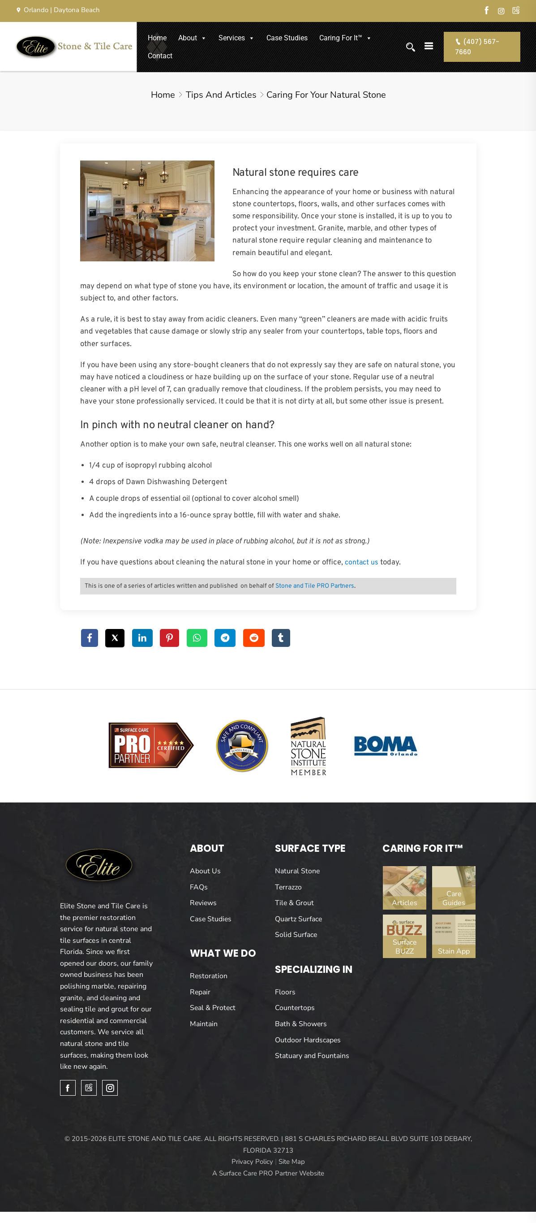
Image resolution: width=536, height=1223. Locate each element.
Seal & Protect (213, 1008)
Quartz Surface (298, 919)
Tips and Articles (221, 95)
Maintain (204, 1024)
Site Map (292, 1162)
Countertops (295, 1008)
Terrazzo (288, 887)
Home (157, 38)
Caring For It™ (345, 38)
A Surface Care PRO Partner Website (268, 1173)
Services (237, 38)
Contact (160, 56)
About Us (205, 871)
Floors (285, 992)
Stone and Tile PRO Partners (314, 586)
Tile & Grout (295, 903)
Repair (200, 992)
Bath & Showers (301, 1024)
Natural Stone (297, 871)
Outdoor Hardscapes (308, 1040)
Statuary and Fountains (312, 1056)
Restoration (209, 976)
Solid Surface (296, 935)
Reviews (204, 903)
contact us (361, 562)
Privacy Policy (252, 1162)
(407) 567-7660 (477, 46)
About (192, 38)
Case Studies (287, 38)
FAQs (199, 887)
